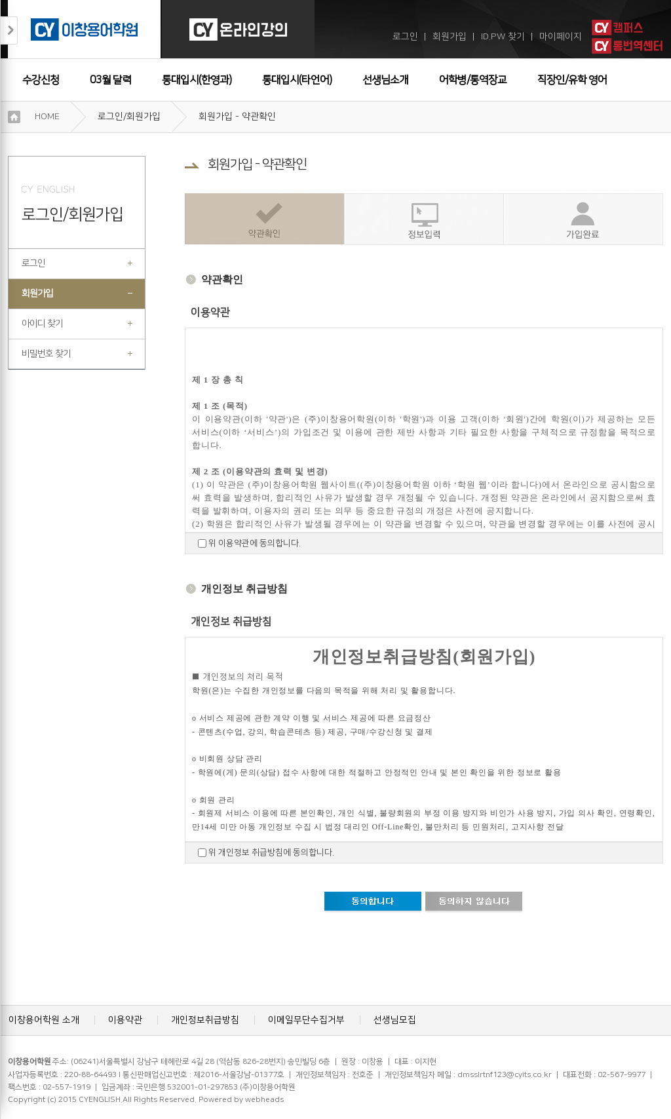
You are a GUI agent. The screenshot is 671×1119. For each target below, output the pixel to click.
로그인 (405, 36)
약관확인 (264, 219)
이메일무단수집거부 (306, 1020)
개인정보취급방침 (205, 1020)
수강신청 (40, 80)
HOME (47, 116)
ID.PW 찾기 (503, 36)
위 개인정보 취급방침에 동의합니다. (270, 852)
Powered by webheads (241, 1099)
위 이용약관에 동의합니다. (253, 543)
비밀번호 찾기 (46, 354)
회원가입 (449, 36)
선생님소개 (385, 80)
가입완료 (583, 219)
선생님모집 (395, 1020)
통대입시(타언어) (297, 80)
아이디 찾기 (42, 323)
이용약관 (125, 1020)
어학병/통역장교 (473, 80)
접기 (9, 30)
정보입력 (423, 219)
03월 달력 (110, 80)
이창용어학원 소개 (44, 1020)
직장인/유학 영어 (572, 80)
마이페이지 (560, 36)
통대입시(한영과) (196, 80)
